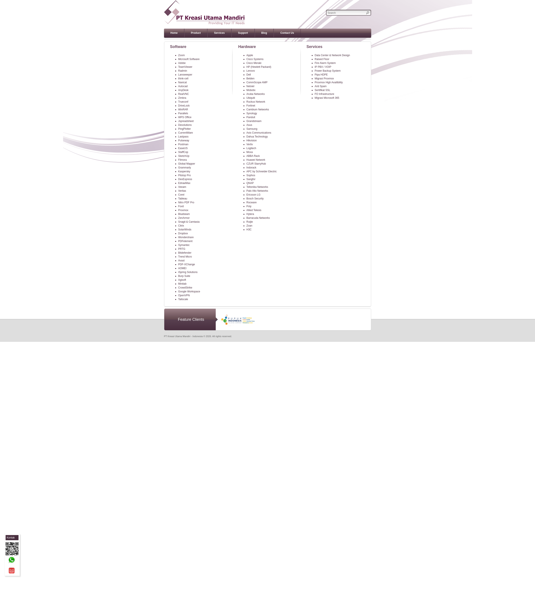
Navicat (182, 82)
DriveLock (184, 105)
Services (219, 32)
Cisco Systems (255, 59)
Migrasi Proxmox (324, 78)
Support (243, 32)
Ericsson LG (254, 194)
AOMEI (182, 268)
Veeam (182, 186)
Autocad (183, 86)
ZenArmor (184, 217)
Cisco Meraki (254, 63)
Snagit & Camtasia (189, 221)
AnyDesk (183, 90)
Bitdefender (184, 252)
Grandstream (254, 121)
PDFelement (185, 241)
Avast (181, 260)
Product (196, 32)
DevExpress (185, 179)
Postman (183, 144)
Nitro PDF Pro (186, 202)
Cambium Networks (258, 109)
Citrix (181, 225)
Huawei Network (256, 159)
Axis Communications (259, 132)
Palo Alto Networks (257, 190)
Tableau (182, 198)
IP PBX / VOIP (323, 66)
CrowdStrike (185, 287)
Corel (181, 194)
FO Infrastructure (324, 94)
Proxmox (183, 210)
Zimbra (182, 97)
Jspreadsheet (186, 121)
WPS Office (185, 117)
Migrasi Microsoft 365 (327, 97)
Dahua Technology (257, 136)
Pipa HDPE (321, 74)
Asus (249, 125)
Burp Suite (184, 276)
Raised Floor (322, 59)
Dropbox (183, 233)
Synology (252, 113)
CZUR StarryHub (256, 163)
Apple (250, 55)
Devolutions (185, 125)
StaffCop (183, 152)
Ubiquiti (251, 97)
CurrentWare (185, 132)
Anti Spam (321, 86)
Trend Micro (185, 256)
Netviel (250, 86)
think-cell (183, 78)
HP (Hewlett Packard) (259, 66)
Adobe (182, 63)
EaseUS (183, 148)
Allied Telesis (254, 210)
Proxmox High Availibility (329, 82)
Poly (249, 206)
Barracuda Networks (258, 217)
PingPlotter (184, 128)
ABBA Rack (253, 155)
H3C (249, 229)
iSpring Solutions (188, 272)
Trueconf (183, 101)
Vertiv (250, 144)
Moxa (250, 152)
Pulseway (183, 140)
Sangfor (251, 179)
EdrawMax (184, 183)
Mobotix (251, 90)
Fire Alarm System (325, 63)
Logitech (251, 148)
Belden (250, 78)
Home (174, 32)
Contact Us (287, 32)
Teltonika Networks (257, 186)
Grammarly (184, 167)
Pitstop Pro (184, 175)
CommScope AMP (257, 82)
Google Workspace (189, 291)
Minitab (182, 283)
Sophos (251, 175)
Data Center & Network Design (332, 55)
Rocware (252, 202)
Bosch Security (255, 198)
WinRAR (183, 109)
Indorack (251, 167)
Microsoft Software (189, 59)
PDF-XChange (186, 264)
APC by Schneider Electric (262, 171)
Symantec (184, 245)
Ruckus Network (256, 101)
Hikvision (252, 140)
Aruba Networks (256, 94)
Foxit (181, 206)
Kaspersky (184, 171)
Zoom (181, 55)
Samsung (252, 128)
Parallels (183, 113)
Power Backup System (328, 70)
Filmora (182, 159)
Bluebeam (184, 214)
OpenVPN (184, 295)
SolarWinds (184, 229)
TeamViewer (185, 66)
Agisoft (182, 279)
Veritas (182, 190)
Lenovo (251, 70)
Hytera (250, 214)
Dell (249, 74)
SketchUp (183, 155)
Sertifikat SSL (322, 90)
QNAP (250, 183)
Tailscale (183, 299)
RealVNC (183, 94)
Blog (264, 32)
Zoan (249, 225)
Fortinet (251, 105)
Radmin (182, 70)
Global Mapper (186, 163)
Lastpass (183, 136)
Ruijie (250, 221)
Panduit (251, 117)
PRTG (181, 248)
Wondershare (186, 237)
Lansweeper (185, 74)
